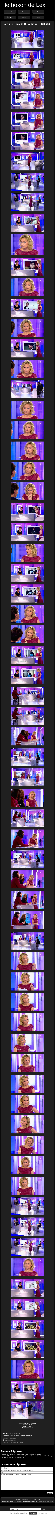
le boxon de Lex (25, 5)
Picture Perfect (42, 1504)
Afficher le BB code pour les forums (13, 1442)
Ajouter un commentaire (9, 1439)
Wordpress (19, 1504)
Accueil (10, 12)
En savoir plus (42, 1513)
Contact (24, 17)
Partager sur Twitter (10, 1440)
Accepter (33, 1513)
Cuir (19, 1433)
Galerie (24, 12)
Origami (50, 1504)
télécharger (29, 1428)
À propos (9, 17)
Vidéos (11, 1435)
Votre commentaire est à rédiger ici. (27, 1484)
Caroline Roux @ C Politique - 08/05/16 (26, 24)
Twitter (38, 17)
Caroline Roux (13, 1433)
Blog (38, 12)
